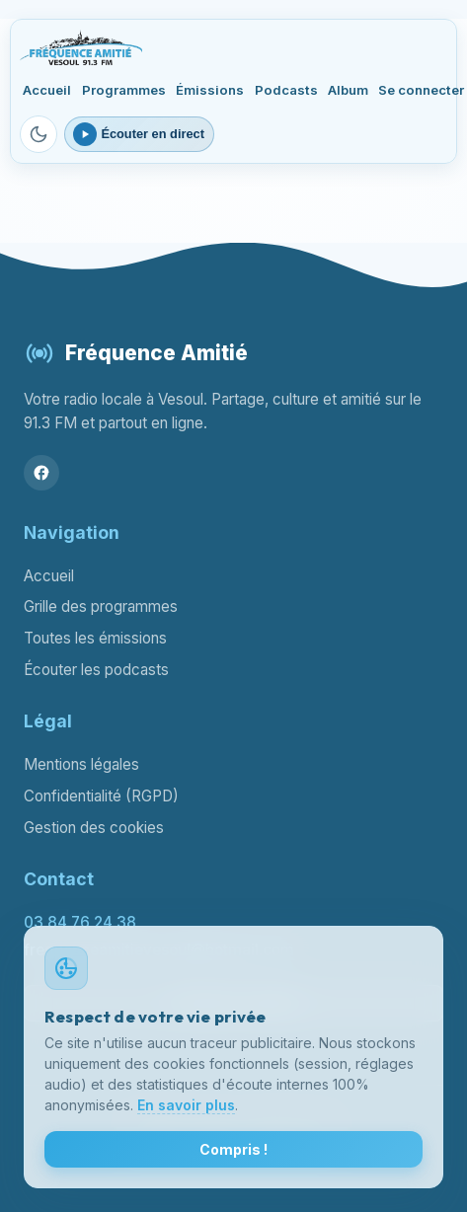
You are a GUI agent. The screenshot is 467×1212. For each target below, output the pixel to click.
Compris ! (233, 1149)
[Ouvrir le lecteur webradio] (139, 134)
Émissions (210, 90)
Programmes (124, 90)
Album (348, 90)
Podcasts (286, 90)
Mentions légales (81, 764)
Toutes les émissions (95, 638)
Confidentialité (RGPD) (101, 796)
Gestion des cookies (94, 827)
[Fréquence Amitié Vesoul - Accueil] (80, 47)
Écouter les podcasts (96, 669)
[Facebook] (41, 473)
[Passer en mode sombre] (38, 134)
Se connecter (421, 90)
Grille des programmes (101, 606)
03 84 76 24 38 (80, 922)
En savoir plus (186, 1105)
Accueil (47, 90)
